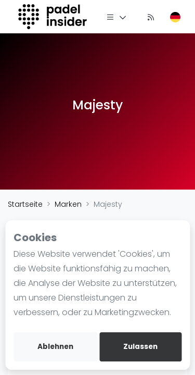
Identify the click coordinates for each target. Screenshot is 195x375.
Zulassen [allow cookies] (140, 347)
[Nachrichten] (150, 16)
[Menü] (116, 16)
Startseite (25, 204)
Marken (68, 204)
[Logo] (54, 16)
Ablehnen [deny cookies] (55, 347)
